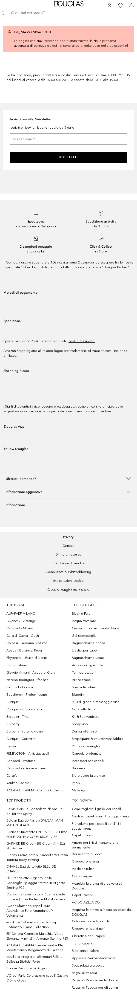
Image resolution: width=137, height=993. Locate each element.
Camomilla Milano (19, 628)
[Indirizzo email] (68, 139)
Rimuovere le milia (85, 861)
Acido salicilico (83, 869)
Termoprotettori (84, 673)
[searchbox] (68, 13)
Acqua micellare (84, 621)
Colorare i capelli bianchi (91, 921)
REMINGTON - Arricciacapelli (27, 754)
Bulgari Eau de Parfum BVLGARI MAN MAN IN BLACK (34, 823)
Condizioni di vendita (68, 563)
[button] (68, 478)
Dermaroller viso (84, 731)
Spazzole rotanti (84, 687)
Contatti (68, 546)
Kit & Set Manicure (86, 717)
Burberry (13, 724)
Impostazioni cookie (68, 581)
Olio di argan (82, 876)
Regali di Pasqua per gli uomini (95, 988)
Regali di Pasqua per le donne (95, 980)
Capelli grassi (82, 835)
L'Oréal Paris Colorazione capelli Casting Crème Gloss (37, 978)
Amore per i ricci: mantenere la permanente (95, 845)
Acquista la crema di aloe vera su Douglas (97, 886)
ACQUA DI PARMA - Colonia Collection (35, 790)
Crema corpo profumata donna (96, 628)
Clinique (12, 702)
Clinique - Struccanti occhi (25, 709)
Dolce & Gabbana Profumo (27, 643)
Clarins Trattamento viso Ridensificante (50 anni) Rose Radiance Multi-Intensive (36, 896)
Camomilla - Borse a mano (26, 768)
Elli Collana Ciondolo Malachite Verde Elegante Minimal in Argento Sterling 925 (37, 936)
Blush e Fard (81, 614)
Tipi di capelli (82, 943)
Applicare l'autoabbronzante (93, 958)
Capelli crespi (82, 895)
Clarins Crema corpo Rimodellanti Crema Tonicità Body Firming (37, 857)
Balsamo (78, 768)
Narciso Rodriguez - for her (27, 680)
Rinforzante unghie (86, 746)
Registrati (68, 157)
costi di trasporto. (81, 341)
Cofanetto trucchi (85, 709)
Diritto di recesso (69, 554)
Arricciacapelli (82, 680)
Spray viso (80, 724)
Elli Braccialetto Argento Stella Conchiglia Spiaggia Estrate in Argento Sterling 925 (36, 883)
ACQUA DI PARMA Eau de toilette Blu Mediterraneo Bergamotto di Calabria (34, 947)
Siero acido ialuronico (88, 776)
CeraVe (11, 776)
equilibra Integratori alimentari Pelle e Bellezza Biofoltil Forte (34, 959)
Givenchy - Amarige (21, 621)
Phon (76, 783)
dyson (11, 746)
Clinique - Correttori (21, 739)
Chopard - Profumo (21, 761)
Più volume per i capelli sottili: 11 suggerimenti (96, 826)
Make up (78, 790)
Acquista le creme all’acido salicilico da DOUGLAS (101, 912)
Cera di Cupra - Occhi (23, 636)
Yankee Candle (17, 783)
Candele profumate (86, 754)
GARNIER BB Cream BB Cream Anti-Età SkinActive (35, 846)
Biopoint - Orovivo (20, 687)
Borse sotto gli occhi (87, 854)
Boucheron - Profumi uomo (26, 695)
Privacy (68, 537)
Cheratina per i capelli (88, 936)
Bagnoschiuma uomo (88, 658)
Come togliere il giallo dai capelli (97, 809)
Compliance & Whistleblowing (68, 572)
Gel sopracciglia (84, 636)
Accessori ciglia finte (87, 665)
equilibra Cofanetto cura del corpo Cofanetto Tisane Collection (33, 924)
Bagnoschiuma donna (88, 643)
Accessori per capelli (88, 761)
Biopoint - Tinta (17, 717)
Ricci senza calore (85, 951)
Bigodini (78, 695)
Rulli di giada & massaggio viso (96, 702)
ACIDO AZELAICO (86, 902)
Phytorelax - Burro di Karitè (26, 658)
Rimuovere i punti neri (88, 929)
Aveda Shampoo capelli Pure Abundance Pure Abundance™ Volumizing (30, 911)
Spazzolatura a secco (88, 965)
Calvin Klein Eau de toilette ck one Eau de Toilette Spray (35, 811)
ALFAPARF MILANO (20, 614)
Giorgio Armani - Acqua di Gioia (30, 673)
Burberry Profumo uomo (24, 731)
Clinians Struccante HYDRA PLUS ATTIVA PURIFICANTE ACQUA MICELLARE (36, 834)
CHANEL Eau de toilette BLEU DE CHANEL (31, 869)
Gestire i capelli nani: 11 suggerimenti (100, 816)
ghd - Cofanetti (17, 665)
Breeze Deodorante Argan (26, 968)
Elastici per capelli (85, 650)
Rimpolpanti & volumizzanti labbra (97, 739)
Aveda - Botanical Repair (25, 650)
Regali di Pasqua (84, 973)
